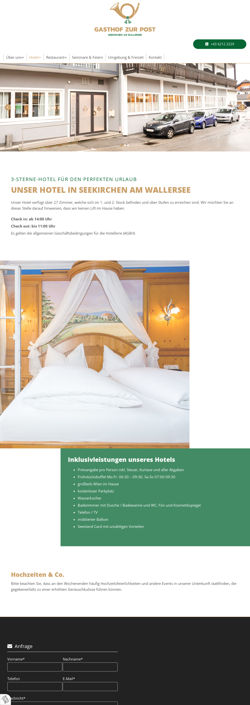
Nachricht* (16, 698)
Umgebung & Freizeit (126, 57)
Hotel (33, 57)
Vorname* (16, 659)
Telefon (13, 678)
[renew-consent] (5, 699)
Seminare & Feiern (87, 57)
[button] (219, 44)
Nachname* (73, 659)
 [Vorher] (8, 107)
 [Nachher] (242, 107)
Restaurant (55, 57)
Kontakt (155, 57)
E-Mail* (69, 678)
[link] (15, 57)
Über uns (13, 57)
